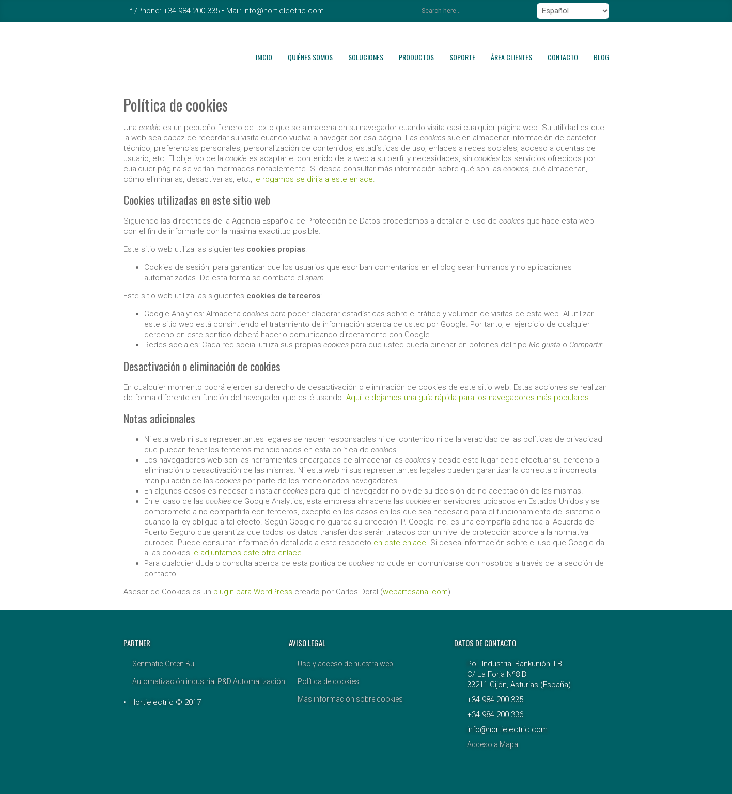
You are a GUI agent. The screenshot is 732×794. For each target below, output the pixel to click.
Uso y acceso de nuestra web (345, 664)
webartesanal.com (415, 591)
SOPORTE (462, 57)
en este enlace (399, 542)
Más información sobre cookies (350, 699)
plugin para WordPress (252, 591)
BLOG (601, 57)
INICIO (264, 57)
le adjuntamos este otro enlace (247, 553)
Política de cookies (328, 681)
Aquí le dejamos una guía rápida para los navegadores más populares (467, 397)
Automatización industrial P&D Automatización (208, 681)
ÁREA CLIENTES (511, 57)
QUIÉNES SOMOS (310, 57)
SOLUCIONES (365, 57)
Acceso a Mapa (492, 744)
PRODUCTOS (416, 57)
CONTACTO (563, 57)
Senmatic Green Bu (163, 664)
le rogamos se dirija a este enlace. (314, 179)
